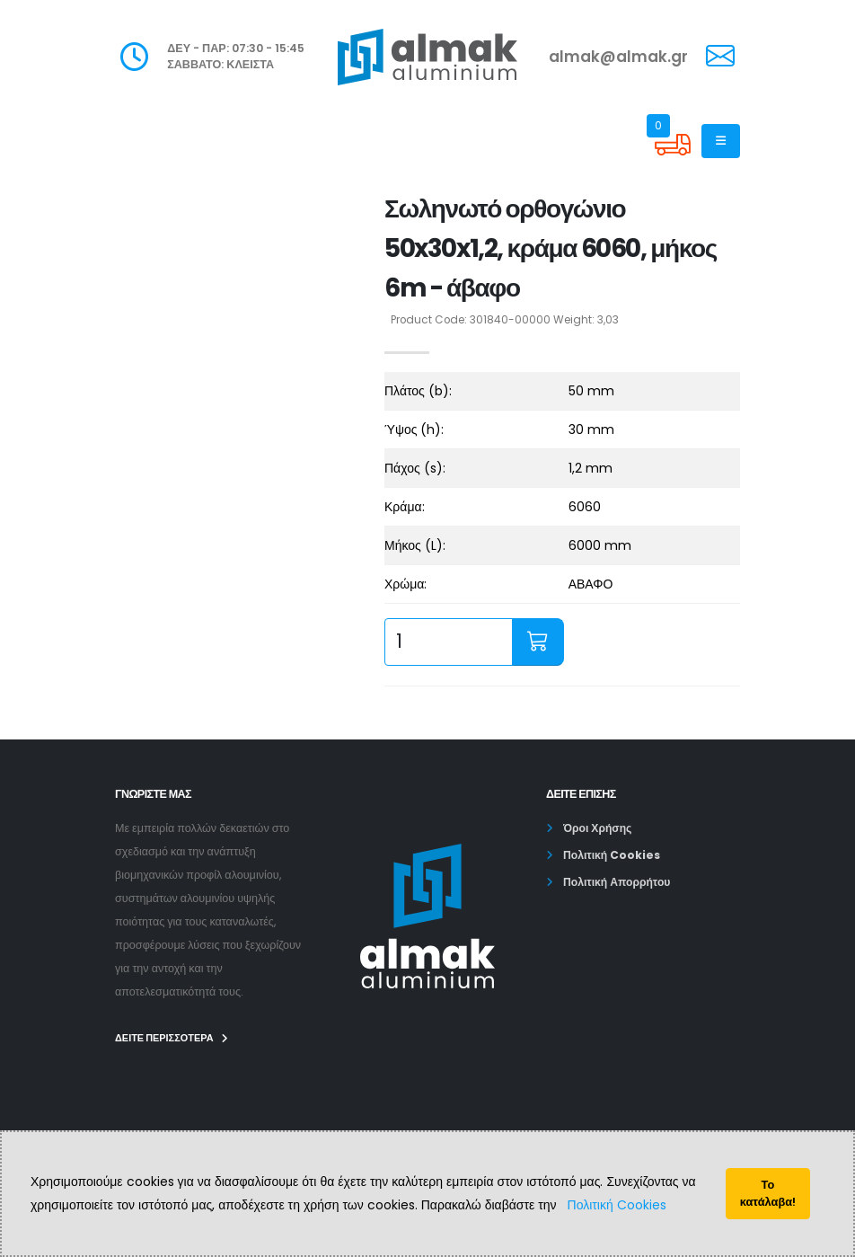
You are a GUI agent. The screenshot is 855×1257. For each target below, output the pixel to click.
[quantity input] (448, 642)
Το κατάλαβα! (768, 1193)
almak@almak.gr (618, 56)
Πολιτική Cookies (617, 1205)
